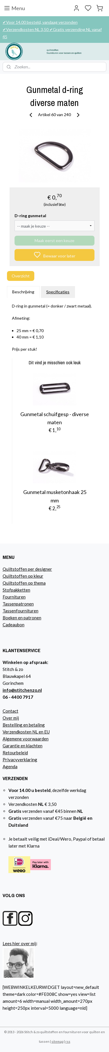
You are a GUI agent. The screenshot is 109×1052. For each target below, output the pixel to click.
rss (67, 1041)
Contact (10, 710)
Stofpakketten (16, 589)
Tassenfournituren (20, 610)
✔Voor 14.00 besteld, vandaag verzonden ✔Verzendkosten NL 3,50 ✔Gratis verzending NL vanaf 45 (52, 29)
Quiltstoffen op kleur (23, 576)
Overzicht (21, 275)
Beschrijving (23, 292)
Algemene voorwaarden (26, 738)
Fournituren (14, 596)
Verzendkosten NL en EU (26, 731)
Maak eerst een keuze (54, 240)
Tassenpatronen (18, 603)
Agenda (10, 766)
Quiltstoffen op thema (24, 583)
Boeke (9, 617)
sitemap (57, 1041)
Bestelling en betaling (24, 724)
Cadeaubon (13, 624)
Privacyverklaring (20, 759)
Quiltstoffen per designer (27, 569)
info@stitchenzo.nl (22, 690)
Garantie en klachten (22, 745)
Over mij (11, 717)
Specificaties (57, 292)
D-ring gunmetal (30, 215)
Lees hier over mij (19, 943)
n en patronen (28, 617)
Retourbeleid (15, 752)
